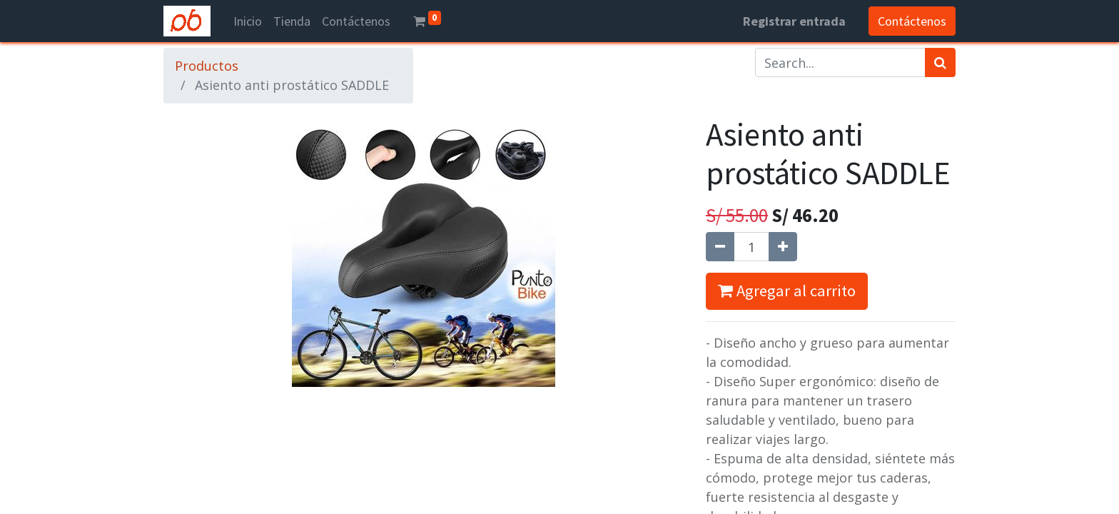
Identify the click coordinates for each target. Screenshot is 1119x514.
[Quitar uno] (720, 246)
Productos (206, 65)
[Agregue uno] (783, 246)
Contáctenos (912, 21)
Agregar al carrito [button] (787, 291)
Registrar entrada (794, 21)
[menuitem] (248, 21)
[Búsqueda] (940, 62)
